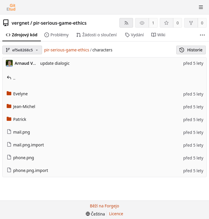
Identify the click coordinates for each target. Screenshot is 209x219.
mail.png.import (25, 145)
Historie (190, 50)
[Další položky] (202, 35)
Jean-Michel (21, 106)
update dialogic (55, 63)
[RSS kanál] (126, 23)
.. (11, 78)
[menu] (95, 214)
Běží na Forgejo (104, 206)
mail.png (18, 132)
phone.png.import (27, 170)
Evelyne (17, 93)
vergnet (20, 23)
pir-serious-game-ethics (59, 23)
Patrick (16, 119)
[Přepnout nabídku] (201, 7)
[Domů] (11, 7)
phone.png (20, 157)
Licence (116, 213)
